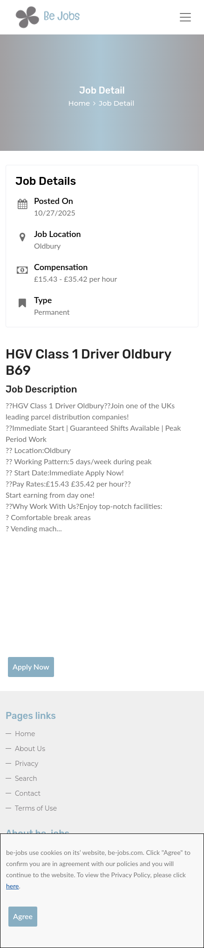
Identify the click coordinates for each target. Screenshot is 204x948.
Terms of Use (36, 808)
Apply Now (31, 666)
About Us (30, 749)
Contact (28, 793)
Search (26, 778)
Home (79, 103)
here (12, 886)
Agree (23, 916)
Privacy (26, 763)
